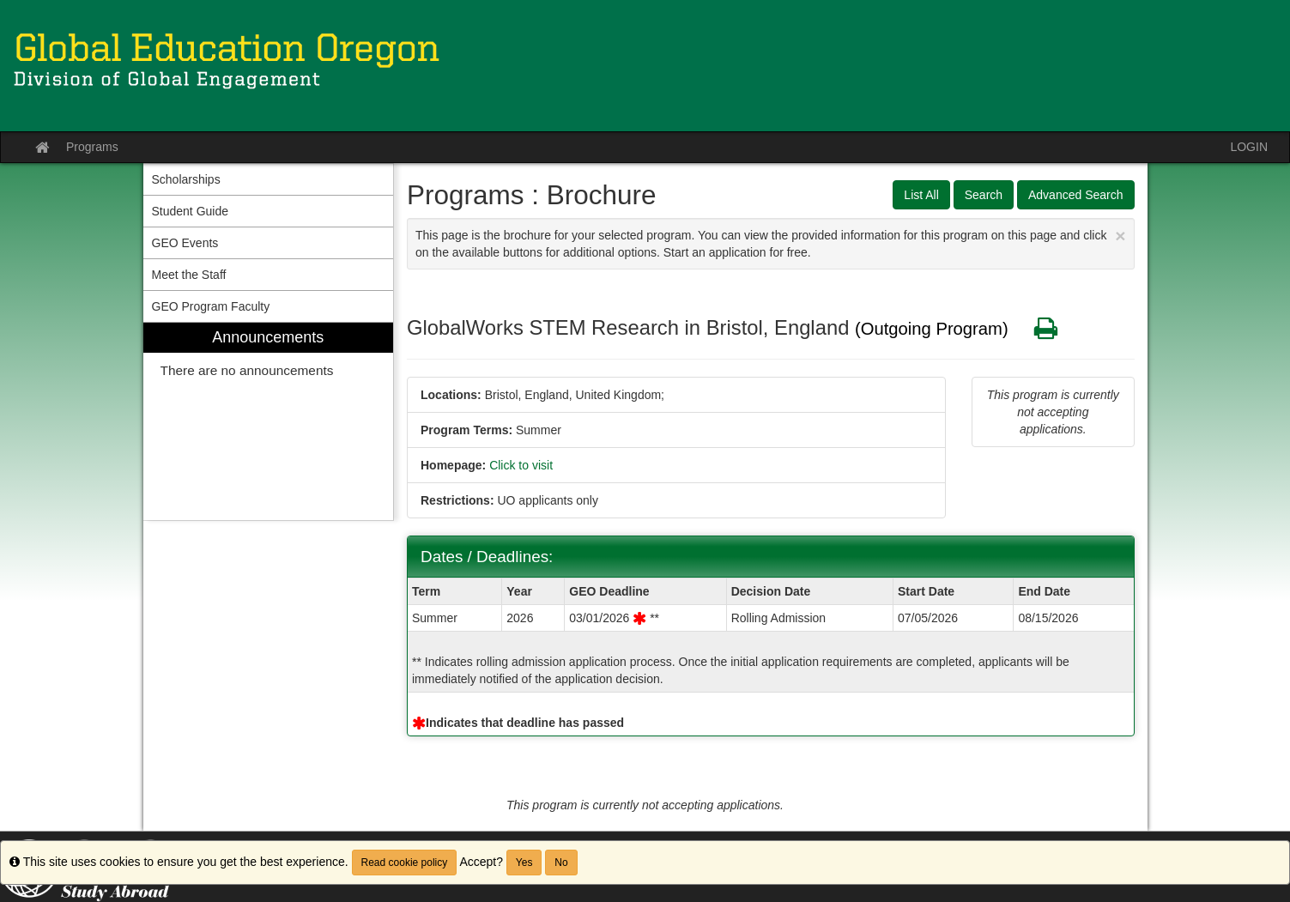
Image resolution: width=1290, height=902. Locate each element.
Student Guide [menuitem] (190, 211)
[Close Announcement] (1120, 236)
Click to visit (521, 465)
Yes (524, 863)
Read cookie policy (404, 863)
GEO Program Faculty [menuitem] (211, 306)
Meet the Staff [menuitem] (189, 274)
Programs (92, 147)
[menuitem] (268, 422)
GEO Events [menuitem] (185, 243)
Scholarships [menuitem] (186, 179)
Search (983, 195)
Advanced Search (1075, 195)
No (560, 863)
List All (921, 195)
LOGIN (1249, 147)
